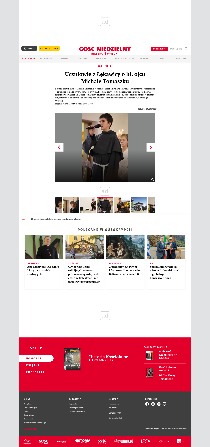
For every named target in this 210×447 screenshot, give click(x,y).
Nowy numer (28, 58)
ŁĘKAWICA (77, 219)
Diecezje (163, 58)
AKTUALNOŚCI (46, 58)
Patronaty (145, 58)
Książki (32, 365)
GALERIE (83, 58)
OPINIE (64, 58)
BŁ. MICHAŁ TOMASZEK (39, 219)
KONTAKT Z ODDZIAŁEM (123, 58)
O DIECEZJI (181, 58)
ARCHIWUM (101, 58)
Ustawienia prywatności (77, 411)
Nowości (32, 358)
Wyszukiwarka (186, 48)
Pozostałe (32, 371)
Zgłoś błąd (30, 429)
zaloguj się (176, 49)
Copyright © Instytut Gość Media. (156, 429)
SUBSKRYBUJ (159, 49)
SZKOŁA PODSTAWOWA (64, 219)
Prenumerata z (49, 48)
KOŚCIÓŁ (52, 219)
